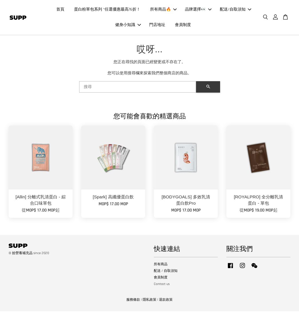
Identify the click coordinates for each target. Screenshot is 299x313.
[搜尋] (137, 88)
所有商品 (161, 266)
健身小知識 (128, 25)
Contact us (162, 286)
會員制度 (183, 25)
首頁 (60, 10)
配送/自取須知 (235, 10)
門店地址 (157, 25)
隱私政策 (149, 301)
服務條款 (133, 301)
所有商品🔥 (163, 10)
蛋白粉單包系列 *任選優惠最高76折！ (107, 10)
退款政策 (166, 301)
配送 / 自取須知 (166, 272)
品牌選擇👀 (198, 10)
